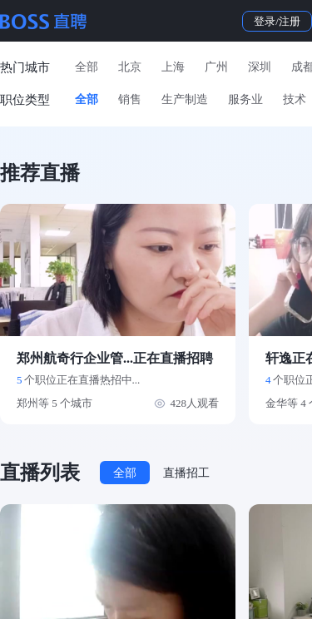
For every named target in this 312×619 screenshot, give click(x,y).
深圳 (259, 67)
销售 (129, 99)
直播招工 (186, 473)
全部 (86, 67)
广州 (216, 67)
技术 (294, 99)
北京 (129, 67)
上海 (173, 67)
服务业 (245, 99)
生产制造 (184, 99)
